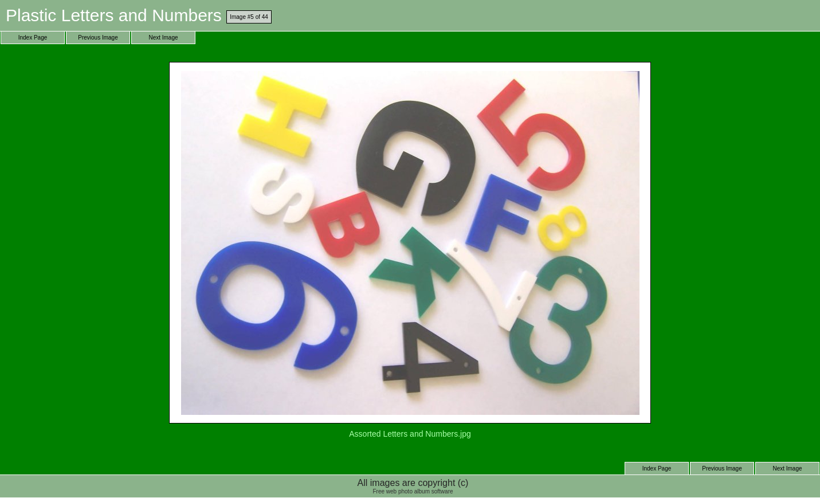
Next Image (163, 37)
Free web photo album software (412, 491)
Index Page (33, 37)
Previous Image (97, 37)
